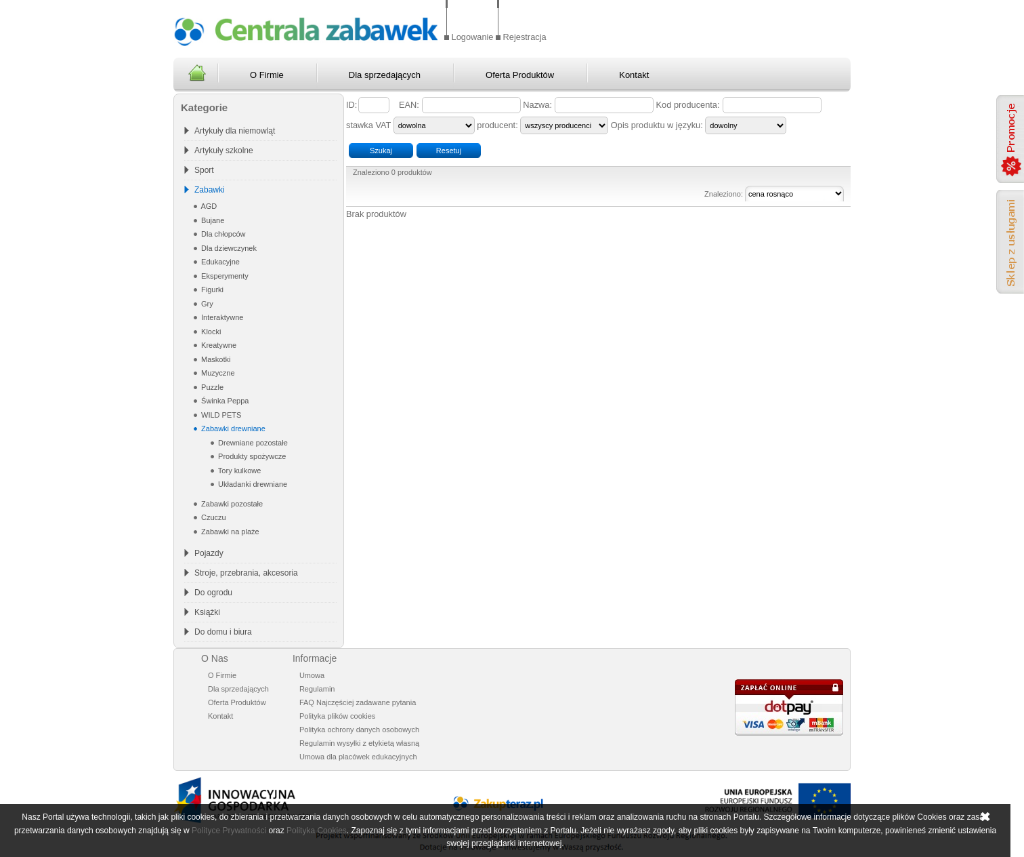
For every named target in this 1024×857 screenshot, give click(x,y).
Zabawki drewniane (232, 428)
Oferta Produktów (520, 75)
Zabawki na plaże (229, 531)
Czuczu (212, 517)
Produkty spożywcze (251, 456)
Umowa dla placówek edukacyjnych (358, 757)
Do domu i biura (223, 632)
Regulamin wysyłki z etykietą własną (359, 743)
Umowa (311, 675)
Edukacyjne (219, 262)
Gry (206, 304)
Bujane (211, 220)
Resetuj (448, 150)
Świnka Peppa (224, 401)
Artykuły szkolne (223, 150)
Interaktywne (221, 317)
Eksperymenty (224, 276)
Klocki (210, 331)
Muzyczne (217, 373)
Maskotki (214, 359)
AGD (208, 206)
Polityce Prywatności (229, 830)
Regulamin (317, 689)
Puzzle (211, 387)
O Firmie (267, 75)
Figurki (211, 289)
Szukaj (381, 150)
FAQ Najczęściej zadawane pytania (357, 702)
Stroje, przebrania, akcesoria (246, 573)
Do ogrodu (213, 592)
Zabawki (209, 190)
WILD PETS (220, 415)
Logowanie (473, 37)
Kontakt (634, 75)
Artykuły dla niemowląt (234, 131)
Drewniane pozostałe (252, 443)
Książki (207, 612)
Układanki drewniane (251, 484)
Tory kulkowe (238, 470)
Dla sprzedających (385, 75)
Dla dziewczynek (228, 248)
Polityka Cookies (316, 830)
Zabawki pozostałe (231, 504)
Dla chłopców (222, 234)
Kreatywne (217, 345)
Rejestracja (525, 37)
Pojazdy (208, 553)
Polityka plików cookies (337, 716)
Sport (204, 170)
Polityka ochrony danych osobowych (359, 729)
